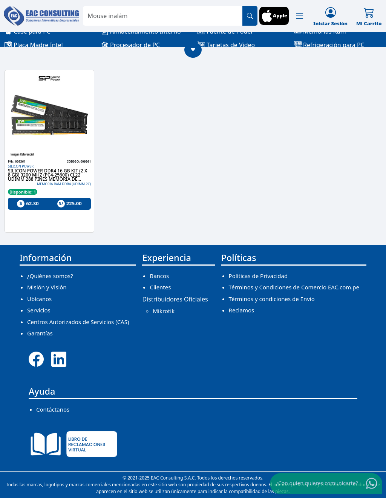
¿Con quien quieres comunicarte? (317, 483)
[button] (299, 16)
